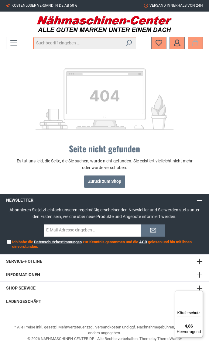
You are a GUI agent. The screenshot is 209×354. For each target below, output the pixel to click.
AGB (143, 242)
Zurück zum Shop (104, 181)
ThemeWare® (169, 338)
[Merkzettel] (158, 43)
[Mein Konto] (177, 43)
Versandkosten (108, 327)
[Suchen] (129, 43)
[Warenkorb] (195, 43)
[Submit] (153, 230)
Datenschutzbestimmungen (57, 242)
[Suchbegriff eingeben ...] (77, 43)
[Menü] (13, 43)
